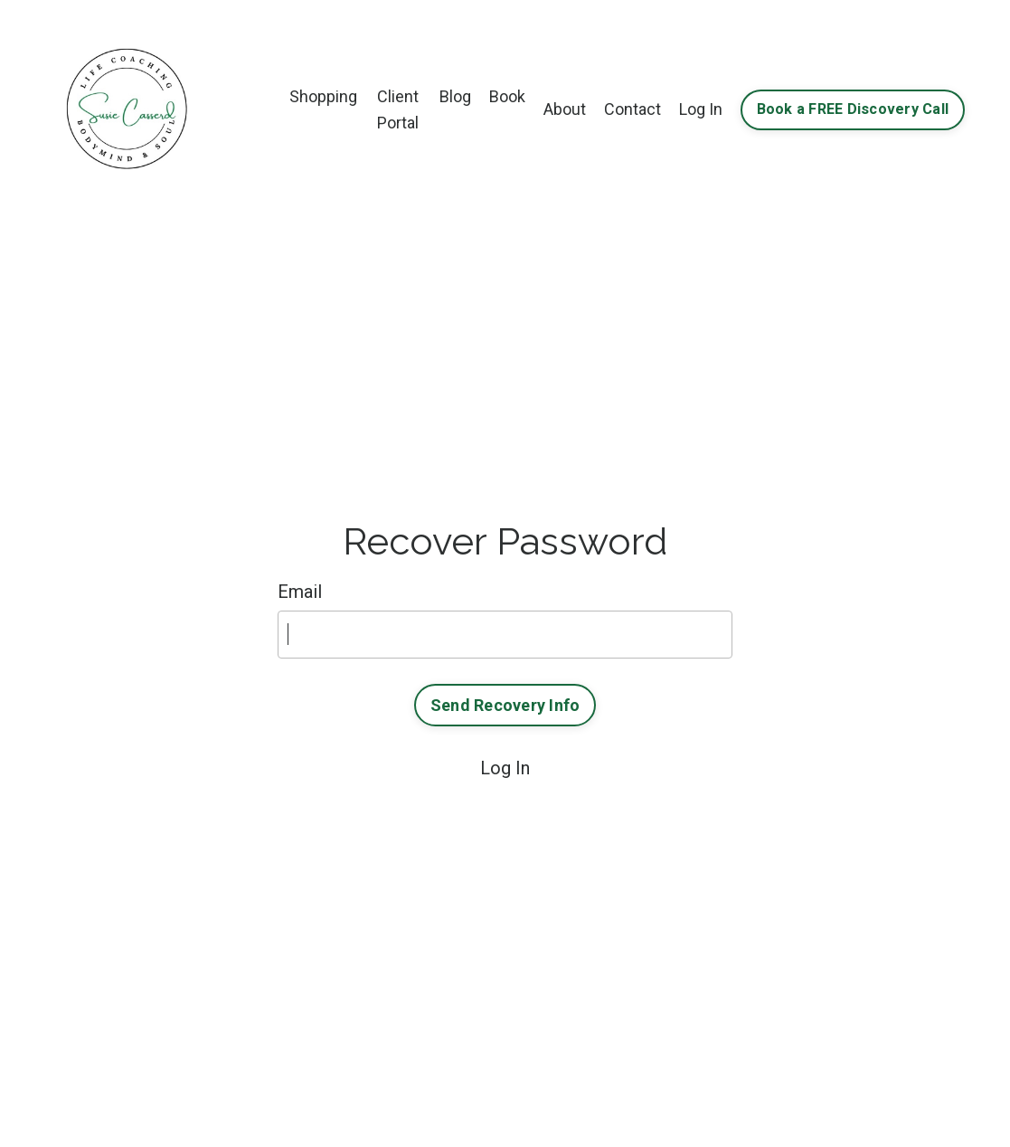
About (564, 109)
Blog (455, 96)
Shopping (323, 96)
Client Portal (398, 109)
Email (300, 591)
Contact (632, 109)
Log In (700, 109)
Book (507, 96)
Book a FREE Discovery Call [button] (853, 109)
